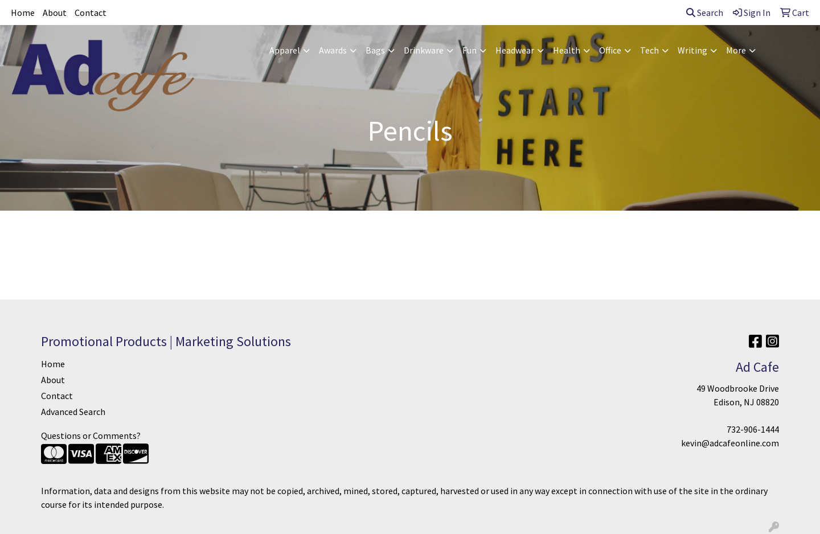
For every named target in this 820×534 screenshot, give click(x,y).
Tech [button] (649, 50)
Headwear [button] (514, 50)
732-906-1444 (753, 429)
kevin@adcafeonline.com (730, 443)
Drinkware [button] (424, 50)
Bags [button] (375, 50)
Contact (90, 12)
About (55, 12)
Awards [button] (333, 50)
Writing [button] (692, 50)
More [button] (736, 50)
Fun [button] (469, 50)
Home (23, 12)
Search (704, 12)
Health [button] (566, 50)
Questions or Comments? (91, 435)
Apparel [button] (284, 50)
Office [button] (610, 50)
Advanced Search (73, 411)
